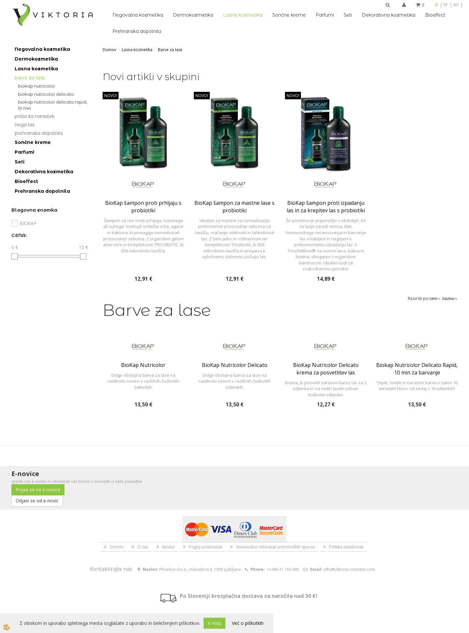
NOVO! (110, 95)
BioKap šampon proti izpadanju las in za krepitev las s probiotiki (326, 206)
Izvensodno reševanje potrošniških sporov (275, 547)
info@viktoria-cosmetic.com (349, 569)
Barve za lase (30, 78)
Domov (109, 49)
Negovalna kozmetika (137, 15)
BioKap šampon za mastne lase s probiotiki (234, 206)
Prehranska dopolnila (136, 31)
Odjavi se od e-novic (37, 501)
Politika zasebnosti (346, 547)
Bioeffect (435, 15)
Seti (348, 15)
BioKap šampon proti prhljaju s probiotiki (143, 206)
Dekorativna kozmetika (388, 15)
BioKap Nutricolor (36, 86)
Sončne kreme (289, 15)
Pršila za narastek (35, 116)
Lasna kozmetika (243, 15)
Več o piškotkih (247, 623)
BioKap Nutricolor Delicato (46, 94)
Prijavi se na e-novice (38, 489)
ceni (434, 298)
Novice (168, 547)
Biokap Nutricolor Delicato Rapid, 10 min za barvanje (417, 368)
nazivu (450, 298)
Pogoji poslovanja (205, 547)
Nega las (25, 125)
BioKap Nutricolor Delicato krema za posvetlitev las (326, 368)
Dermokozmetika (193, 15)
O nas (142, 547)
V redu (214, 623)
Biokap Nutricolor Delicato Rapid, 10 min (52, 105)
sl (436, 4)
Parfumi (325, 15)
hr (446, 4)
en (456, 4)
